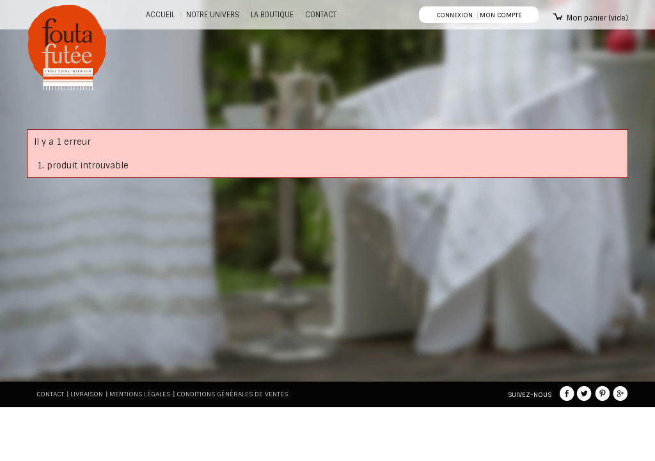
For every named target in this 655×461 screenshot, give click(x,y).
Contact (50, 394)
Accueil (160, 14)
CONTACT (320, 14)
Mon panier (597, 17)
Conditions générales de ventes (232, 394)
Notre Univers (212, 14)
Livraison (86, 394)
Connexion (454, 15)
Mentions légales (139, 394)
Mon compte (500, 15)
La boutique (272, 14)
